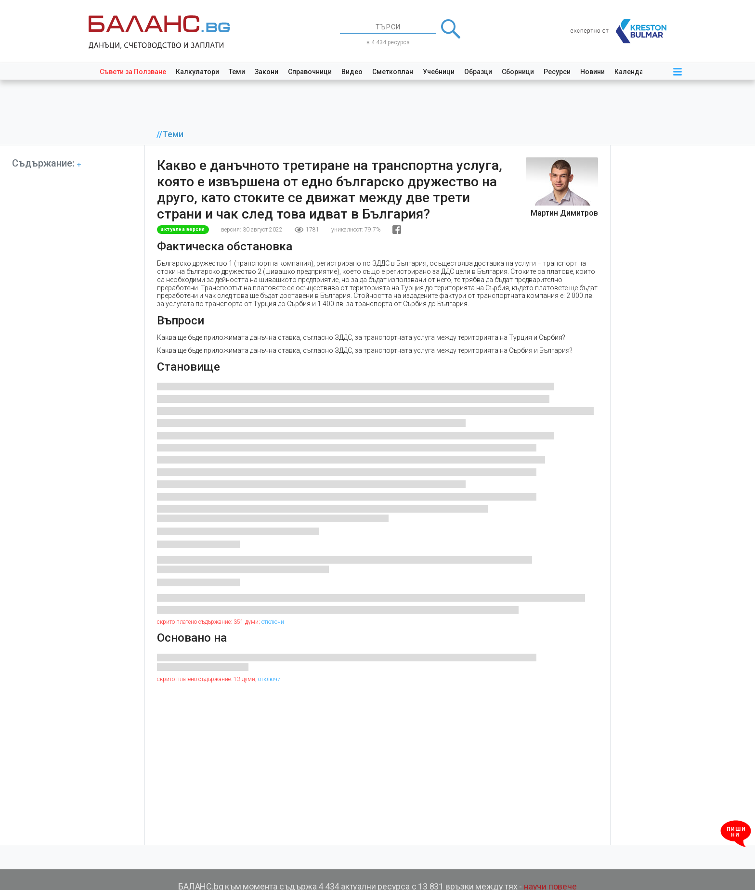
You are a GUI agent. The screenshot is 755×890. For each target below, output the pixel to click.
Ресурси (557, 72)
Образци (478, 72)
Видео (352, 72)
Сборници (518, 72)
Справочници (310, 72)
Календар (630, 72)
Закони (266, 72)
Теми (237, 72)
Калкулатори (197, 72)
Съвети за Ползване (133, 72)
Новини (592, 72)
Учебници (439, 72)
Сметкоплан (392, 72)
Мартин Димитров (564, 213)
